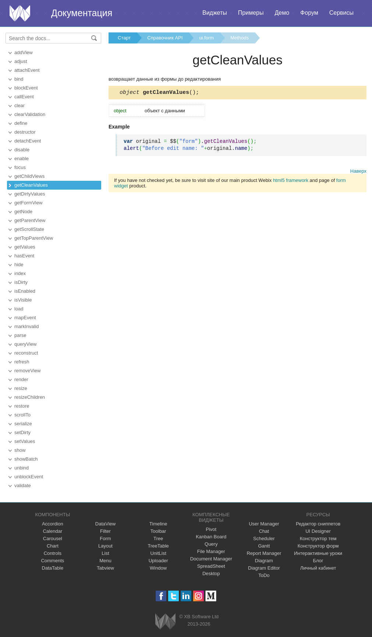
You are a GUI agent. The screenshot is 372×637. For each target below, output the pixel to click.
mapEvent (25, 317)
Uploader (158, 560)
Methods (239, 38)
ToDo (263, 575)
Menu (105, 560)
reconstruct (26, 353)
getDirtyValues (29, 194)
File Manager (211, 551)
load (19, 309)
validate (22, 485)
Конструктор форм (318, 546)
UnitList (158, 553)
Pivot (211, 529)
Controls (52, 553)
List (105, 553)
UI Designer (318, 531)
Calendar (52, 531)
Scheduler (264, 538)
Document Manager (211, 559)
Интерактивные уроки (318, 553)
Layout (105, 546)
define (20, 123)
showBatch (26, 459)
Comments (52, 560)
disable (21, 149)
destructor (25, 132)
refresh (21, 362)
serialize (23, 423)
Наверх (358, 172)
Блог (318, 560)
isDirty (21, 282)
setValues (24, 441)
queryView (25, 344)
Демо (281, 13)
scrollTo (22, 415)
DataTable (53, 568)
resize (20, 388)
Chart (53, 546)
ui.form (206, 38)
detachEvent (27, 141)
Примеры (251, 13)
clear (19, 105)
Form (105, 538)
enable (21, 158)
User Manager (264, 524)
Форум (309, 13)
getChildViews (29, 176)
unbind (21, 468)
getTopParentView (33, 238)
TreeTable (158, 546)
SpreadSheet (211, 566)
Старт (124, 38)
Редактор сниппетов (318, 524)
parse (20, 335)
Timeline (158, 524)
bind (19, 79)
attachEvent (27, 70)
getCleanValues (31, 185)
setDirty (22, 432)
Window (158, 568)
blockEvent (26, 88)
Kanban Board (211, 536)
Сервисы (341, 13)
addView (23, 52)
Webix (165, 621)
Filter (105, 531)
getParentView (29, 220)
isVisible (23, 300)
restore (21, 406)
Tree (158, 538)
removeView (27, 370)
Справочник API (165, 38)
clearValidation (29, 114)
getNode (23, 211)
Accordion (52, 524)
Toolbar (158, 531)
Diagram (264, 560)
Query (211, 544)
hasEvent (24, 255)
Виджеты (214, 13)
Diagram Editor (264, 568)
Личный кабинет (318, 568)
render (21, 379)
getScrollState (29, 229)
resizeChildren (29, 397)
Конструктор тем (318, 538)
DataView (105, 524)
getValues (24, 247)
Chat (264, 531)
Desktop (211, 573)
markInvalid (26, 326)
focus (20, 167)
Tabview (105, 568)
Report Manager (264, 553)
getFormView (28, 202)
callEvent (24, 96)
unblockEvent (28, 476)
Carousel (52, 538)
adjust (20, 61)
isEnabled (24, 291)
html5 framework (290, 181)
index (20, 273)
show (19, 450)
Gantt (264, 546)
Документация (81, 13)
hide (19, 264)
